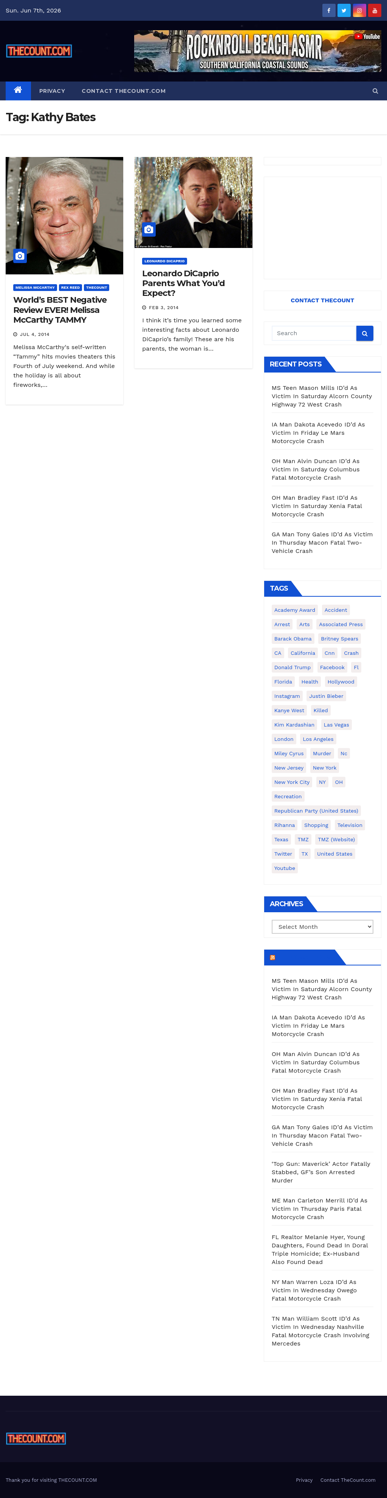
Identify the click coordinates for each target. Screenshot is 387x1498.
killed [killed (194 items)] (321, 710)
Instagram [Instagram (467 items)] (287, 696)
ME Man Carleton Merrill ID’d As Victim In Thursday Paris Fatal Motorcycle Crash (320, 1209)
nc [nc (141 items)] (344, 753)
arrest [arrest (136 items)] (282, 624)
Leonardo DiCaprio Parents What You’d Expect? (183, 283)
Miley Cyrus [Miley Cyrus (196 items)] (289, 753)
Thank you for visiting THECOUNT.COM (51, 1480)
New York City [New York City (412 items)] (292, 782)
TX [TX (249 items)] (305, 854)
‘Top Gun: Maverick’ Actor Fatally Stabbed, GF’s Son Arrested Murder (321, 1172)
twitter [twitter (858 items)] (283, 854)
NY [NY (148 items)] (322, 782)
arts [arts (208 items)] (304, 624)
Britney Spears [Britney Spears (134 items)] (339, 639)
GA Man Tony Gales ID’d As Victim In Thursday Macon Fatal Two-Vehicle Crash (322, 542)
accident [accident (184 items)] (336, 610)
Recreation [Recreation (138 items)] (288, 796)
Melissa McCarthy (35, 287)
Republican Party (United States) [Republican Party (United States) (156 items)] (316, 811)
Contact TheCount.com (124, 91)
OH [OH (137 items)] (339, 782)
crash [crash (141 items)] (351, 653)
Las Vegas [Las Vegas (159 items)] (336, 725)
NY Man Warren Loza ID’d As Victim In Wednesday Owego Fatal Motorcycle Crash (314, 1290)
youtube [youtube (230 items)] (284, 868)
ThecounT (96, 287)
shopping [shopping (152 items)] (316, 825)
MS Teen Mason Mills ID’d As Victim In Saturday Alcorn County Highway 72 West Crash (322, 396)
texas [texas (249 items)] (281, 839)
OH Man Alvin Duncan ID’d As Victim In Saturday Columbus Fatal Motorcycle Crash (316, 469)
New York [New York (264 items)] (325, 768)
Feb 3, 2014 (164, 307)
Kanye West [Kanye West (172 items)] (289, 710)
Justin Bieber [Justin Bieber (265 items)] (326, 696)
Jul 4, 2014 (35, 334)
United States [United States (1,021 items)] (335, 854)
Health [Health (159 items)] (310, 682)
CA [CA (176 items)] (278, 653)
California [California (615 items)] (303, 653)
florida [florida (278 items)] (283, 682)
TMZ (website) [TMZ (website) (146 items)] (336, 839)
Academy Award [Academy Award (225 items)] (295, 610)
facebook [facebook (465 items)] (332, 667)
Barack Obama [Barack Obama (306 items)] (293, 639)
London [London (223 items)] (284, 739)
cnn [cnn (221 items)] (330, 653)
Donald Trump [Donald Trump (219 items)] (292, 667)
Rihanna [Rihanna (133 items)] (284, 825)
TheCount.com (304, 957)
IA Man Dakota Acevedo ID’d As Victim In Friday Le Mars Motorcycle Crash (318, 433)
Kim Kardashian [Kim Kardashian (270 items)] (294, 725)
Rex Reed (70, 287)
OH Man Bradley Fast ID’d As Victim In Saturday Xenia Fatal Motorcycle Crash (317, 506)
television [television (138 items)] (349, 825)
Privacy (52, 91)
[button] (375, 90)
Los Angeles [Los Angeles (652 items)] (318, 739)
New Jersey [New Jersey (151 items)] (289, 768)
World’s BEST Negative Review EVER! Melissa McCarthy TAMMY (60, 310)
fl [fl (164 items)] (356, 667)
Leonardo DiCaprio (164, 261)
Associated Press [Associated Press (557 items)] (341, 624)
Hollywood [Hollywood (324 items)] (341, 682)
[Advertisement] (322, 228)
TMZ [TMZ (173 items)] (302, 839)
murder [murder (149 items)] (322, 753)
